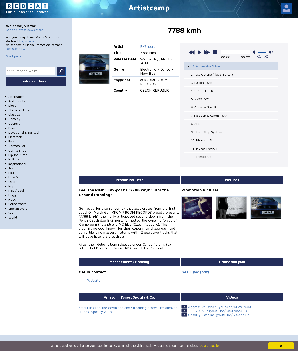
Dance (12, 128)
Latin (12, 172)
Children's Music (19, 110)
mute (255, 52)
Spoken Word (17, 208)
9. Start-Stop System (206, 132)
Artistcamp (149, 7)
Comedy (14, 119)
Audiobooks (17, 101)
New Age (14, 177)
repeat (259, 56)
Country (14, 123)
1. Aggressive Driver (206, 66)
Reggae (13, 195)
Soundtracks (17, 204)
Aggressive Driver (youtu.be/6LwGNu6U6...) (223, 307)
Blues (12, 105)
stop (215, 52)
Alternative (16, 96)
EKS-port (147, 46)
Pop (11, 186)
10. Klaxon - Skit (203, 140)
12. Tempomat (201, 156)
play (199, 52)
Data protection (209, 345)
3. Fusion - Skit (201, 82)
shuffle (266, 56)
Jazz (11, 168)
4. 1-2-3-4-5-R (202, 91)
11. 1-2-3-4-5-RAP (204, 148)
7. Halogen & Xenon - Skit (209, 115)
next (207, 52)
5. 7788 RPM (200, 99)
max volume (271, 52)
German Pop (17, 150)
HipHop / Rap (17, 155)
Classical (14, 114)
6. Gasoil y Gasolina (205, 107)
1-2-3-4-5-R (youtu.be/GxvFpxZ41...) (217, 311)
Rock (12, 199)
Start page (13, 56)
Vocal (12, 213)
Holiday (13, 159)
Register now (15, 48)
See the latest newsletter (24, 30)
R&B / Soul (16, 190)
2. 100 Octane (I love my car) (212, 74)
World (12, 217)
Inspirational (17, 164)
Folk (11, 141)
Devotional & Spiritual (23, 132)
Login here (26, 41)
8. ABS (195, 124)
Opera (12, 181)
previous (192, 52)
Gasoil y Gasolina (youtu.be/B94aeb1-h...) (220, 315)
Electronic (15, 137)
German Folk (17, 146)
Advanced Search (35, 81)
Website (93, 280)
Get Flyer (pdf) (195, 272)
